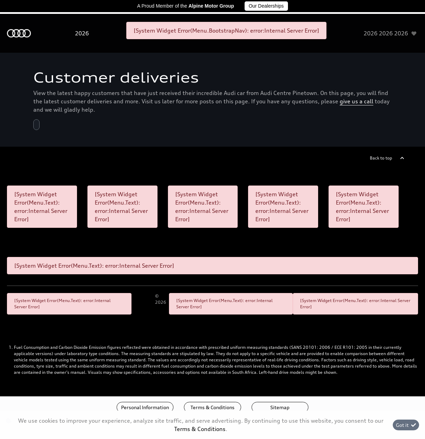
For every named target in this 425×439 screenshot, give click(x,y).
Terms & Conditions (212, 407)
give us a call (356, 101)
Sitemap (279, 407)
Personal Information (145, 407)
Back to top (381, 158)
